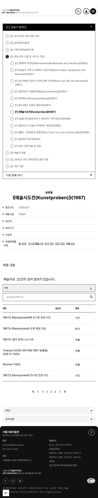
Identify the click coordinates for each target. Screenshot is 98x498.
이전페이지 (38, 391)
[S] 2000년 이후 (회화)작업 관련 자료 (7, 159)
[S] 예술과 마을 (7, 153)
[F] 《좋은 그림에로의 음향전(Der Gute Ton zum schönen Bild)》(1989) (52, 132)
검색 (78, 11)
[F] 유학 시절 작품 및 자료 (28, 145)
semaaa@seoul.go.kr (13, 445)
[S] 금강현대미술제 (7, 43)
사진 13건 (60, 243)
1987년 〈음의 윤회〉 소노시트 (18, 339)
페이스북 (5, 481)
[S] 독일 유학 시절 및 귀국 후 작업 (7, 56)
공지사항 (9, 419)
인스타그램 (13, 481)
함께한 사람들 (63, 488)
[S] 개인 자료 (7, 166)
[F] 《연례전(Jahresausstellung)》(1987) (36, 98)
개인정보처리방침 (9, 488)
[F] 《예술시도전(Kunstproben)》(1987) (35, 111)
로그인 (86, 11)
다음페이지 (60, 391)
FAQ (7, 410)
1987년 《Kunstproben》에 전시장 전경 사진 (27, 317)
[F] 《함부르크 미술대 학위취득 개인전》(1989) (38, 125)
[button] (93, 11)
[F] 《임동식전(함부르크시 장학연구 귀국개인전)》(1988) (43, 118)
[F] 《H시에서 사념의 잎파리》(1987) (33, 105)
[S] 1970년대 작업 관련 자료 (7, 36)
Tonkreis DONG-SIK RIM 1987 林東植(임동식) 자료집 (25, 352)
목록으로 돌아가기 (6, 493)
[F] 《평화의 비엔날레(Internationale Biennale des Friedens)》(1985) (51, 63)
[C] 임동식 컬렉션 (49, 27)
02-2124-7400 (10, 449)
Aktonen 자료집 (11, 364)
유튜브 (20, 481)
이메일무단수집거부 (35, 488)
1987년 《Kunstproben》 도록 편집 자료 (24, 328)
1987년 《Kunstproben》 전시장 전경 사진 (25, 375)
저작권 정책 (21, 488)
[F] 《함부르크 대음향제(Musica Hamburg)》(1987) (41, 91)
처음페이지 (33, 391)
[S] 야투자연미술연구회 (7, 50)
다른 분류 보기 (49, 175)
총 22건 (22, 243)
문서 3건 (49, 243)
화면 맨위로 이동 (92, 432)
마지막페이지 (65, 391)
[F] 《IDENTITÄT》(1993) (27, 139)
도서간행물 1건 (36, 243)
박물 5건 (70, 243)
